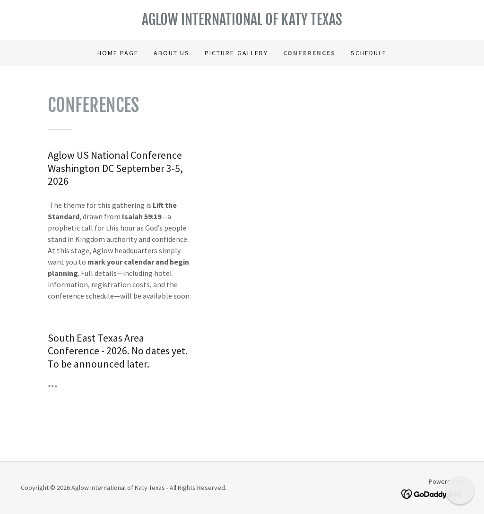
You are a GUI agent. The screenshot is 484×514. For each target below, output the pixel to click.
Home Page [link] (117, 53)
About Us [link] (172, 53)
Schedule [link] (369, 53)
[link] (242, 22)
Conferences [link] (309, 53)
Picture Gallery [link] (236, 53)
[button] (460, 490)
